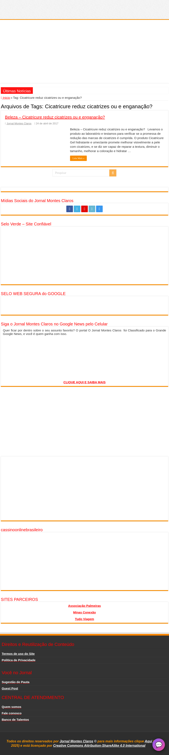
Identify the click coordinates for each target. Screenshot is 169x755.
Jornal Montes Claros (19, 123)
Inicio (5, 97)
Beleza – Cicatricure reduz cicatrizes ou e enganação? (55, 117)
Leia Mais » (78, 158)
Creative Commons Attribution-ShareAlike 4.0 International (99, 745)
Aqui (149, 741)
